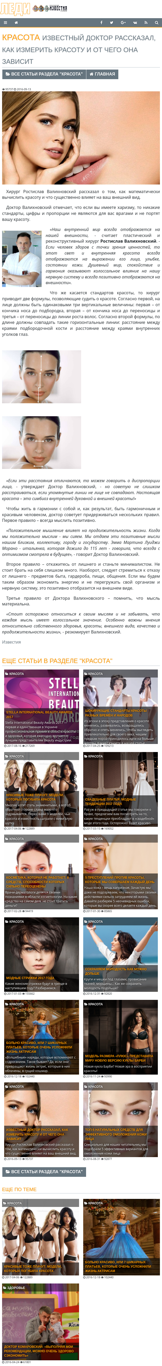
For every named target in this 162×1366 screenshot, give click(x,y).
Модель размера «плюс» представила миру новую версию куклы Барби (119, 1058)
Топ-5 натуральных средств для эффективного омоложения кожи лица (116, 1134)
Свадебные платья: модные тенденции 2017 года (110, 802)
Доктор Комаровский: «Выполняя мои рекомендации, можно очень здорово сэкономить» (39, 1351)
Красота (14, 674)
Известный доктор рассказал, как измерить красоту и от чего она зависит (37, 1134)
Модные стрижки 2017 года (30, 978)
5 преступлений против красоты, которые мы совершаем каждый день (120, 880)
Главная (102, 74)
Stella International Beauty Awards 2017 (39, 715)
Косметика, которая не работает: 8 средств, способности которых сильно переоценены (37, 882)
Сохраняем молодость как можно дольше (116, 971)
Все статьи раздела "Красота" (44, 74)
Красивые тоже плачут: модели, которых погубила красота (35, 797)
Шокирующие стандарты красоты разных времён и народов (116, 713)
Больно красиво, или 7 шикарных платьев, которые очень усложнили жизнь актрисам (39, 1047)
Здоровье (14, 1288)
